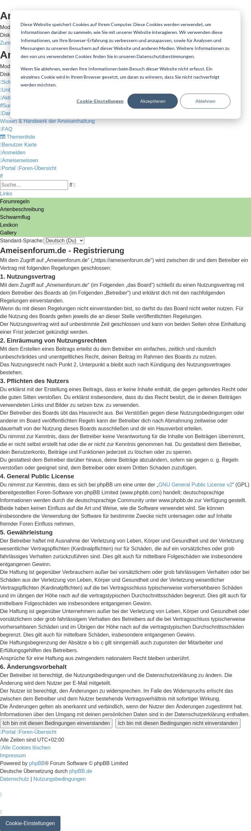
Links (6, 193)
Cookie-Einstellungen (100, 101)
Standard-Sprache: (22, 240)
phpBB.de (80, 771)
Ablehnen (205, 101)
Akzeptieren (152, 101)
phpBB (37, 763)
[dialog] (125, 64)
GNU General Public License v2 (195, 484)
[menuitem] (8, 105)
